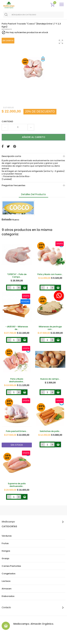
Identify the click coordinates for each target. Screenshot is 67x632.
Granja (5, 558)
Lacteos (6, 581)
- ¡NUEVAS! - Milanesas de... (16, 328)
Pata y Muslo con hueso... (50, 274)
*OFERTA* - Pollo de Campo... (17, 275)
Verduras (7, 535)
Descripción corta (11, 156)
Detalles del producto (33, 194)
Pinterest (14, 146)
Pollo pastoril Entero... (17, 431)
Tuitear (8, 146)
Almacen (6, 588)
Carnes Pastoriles (11, 566)
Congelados (8, 573)
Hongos (6, 551)
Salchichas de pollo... (50, 431)
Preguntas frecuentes (13, 185)
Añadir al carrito (33, 137)
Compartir (2, 146)
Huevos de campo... (50, 379)
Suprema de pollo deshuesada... (17, 485)
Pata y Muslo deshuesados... (17, 380)
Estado (7, 219)
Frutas (5, 543)
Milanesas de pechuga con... (50, 328)
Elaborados (8, 596)
